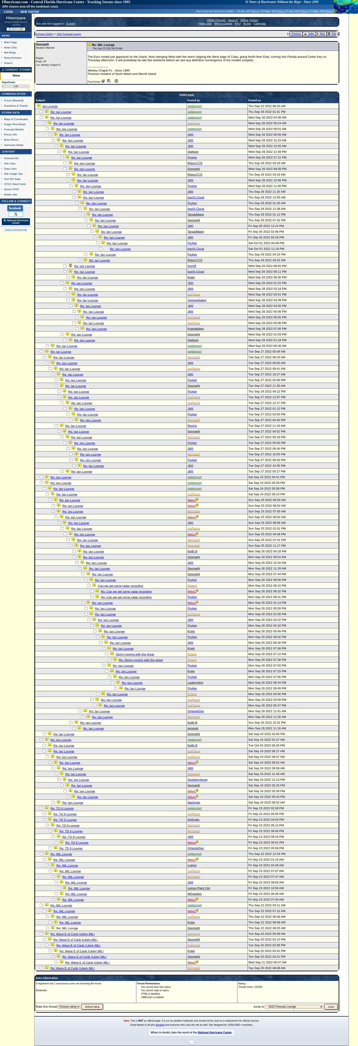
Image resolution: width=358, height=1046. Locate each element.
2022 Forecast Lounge (69, 34)
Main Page (10, 42)
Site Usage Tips (13, 173)
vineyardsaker (196, 300)
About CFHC (11, 189)
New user (205, 23)
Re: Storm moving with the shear (141, 660)
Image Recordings (15, 124)
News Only (10, 47)
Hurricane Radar (14, 144)
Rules (247, 23)
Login (8, 11)
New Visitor (30, 11)
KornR (191, 266)
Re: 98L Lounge (61, 854)
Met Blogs (10, 52)
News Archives (12, 57)
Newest (17, 100)
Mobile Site (10, 194)
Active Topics (249, 20)
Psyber (192, 157)
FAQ (238, 23)
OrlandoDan (195, 711)
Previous (295, 33)
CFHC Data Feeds (15, 183)
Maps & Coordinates (16, 119)
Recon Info (10, 134)
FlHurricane (16, 18)
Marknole (193, 802)
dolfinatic (193, 819)
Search (8, 62)
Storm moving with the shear (135, 654)
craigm (192, 865)
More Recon (11, 139)
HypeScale (8, 82)
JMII (190, 134)
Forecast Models (14, 129)
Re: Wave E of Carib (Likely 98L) (72, 934)
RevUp (192, 425)
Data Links (10, 168)
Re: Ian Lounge (60, 112)
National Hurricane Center (215, 1032)
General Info (11, 158)
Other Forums (216, 20)
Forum (8, 100)
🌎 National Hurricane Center (16, 221)
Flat (332, 33)
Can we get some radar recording (120, 586)
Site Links (10, 163)
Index (309, 33)
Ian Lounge (50, 106)
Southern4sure (197, 779)
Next (321, 33)
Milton (255, 11)
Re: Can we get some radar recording (126, 591)
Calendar (260, 23)
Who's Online (223, 23)
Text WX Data (12, 178)
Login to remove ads (16, 229)
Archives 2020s (44, 34)
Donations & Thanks (16, 105)
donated (160, 1024)
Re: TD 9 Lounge (62, 808)
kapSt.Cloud (195, 197)
